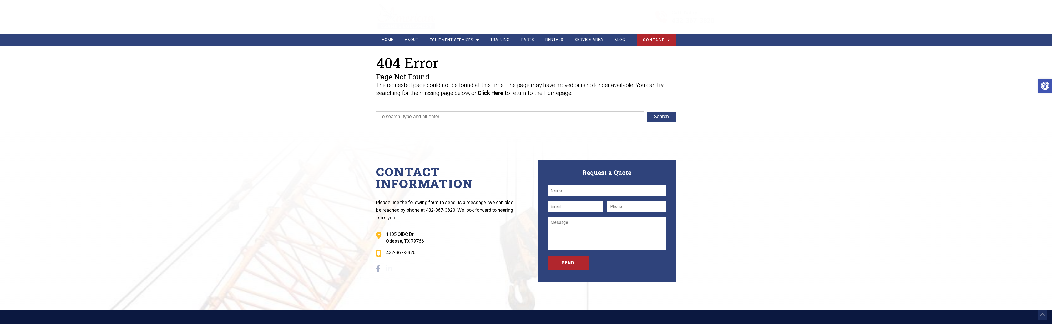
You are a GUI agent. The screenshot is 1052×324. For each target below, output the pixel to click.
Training (500, 40)
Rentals (554, 40)
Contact (654, 40)
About (411, 40)
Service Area (589, 40)
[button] (1045, 86)
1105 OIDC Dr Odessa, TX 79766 (405, 237)
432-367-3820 (667, 20)
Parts (527, 40)
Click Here (490, 93)
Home (387, 40)
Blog (620, 40)
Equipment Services (454, 40)
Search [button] (661, 116)
